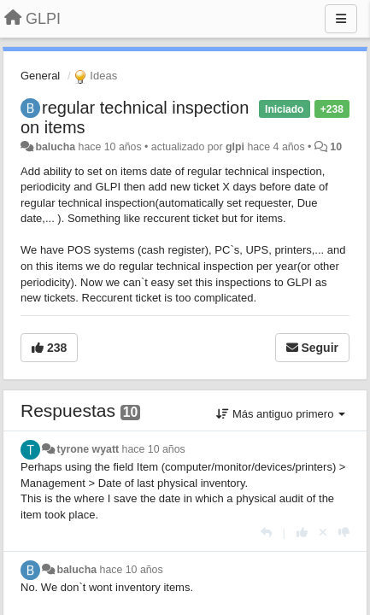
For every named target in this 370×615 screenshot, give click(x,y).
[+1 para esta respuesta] (302, 532)
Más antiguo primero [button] (280, 413)
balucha (55, 147)
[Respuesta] (266, 532)
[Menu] (341, 18)
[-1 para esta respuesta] (343, 532)
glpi (235, 147)
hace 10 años (153, 449)
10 (336, 147)
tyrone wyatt (87, 449)
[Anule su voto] (323, 532)
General (40, 75)
